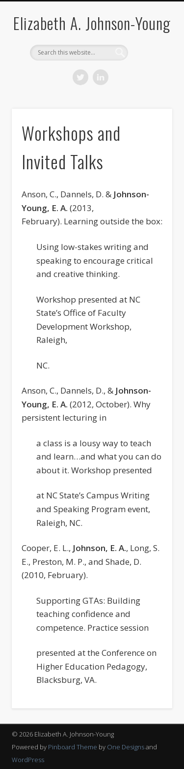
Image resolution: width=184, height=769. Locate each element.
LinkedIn (100, 77)
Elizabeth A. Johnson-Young (92, 22)
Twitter (80, 77)
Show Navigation (148, 88)
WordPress (28, 759)
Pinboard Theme (72, 746)
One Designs (125, 746)
